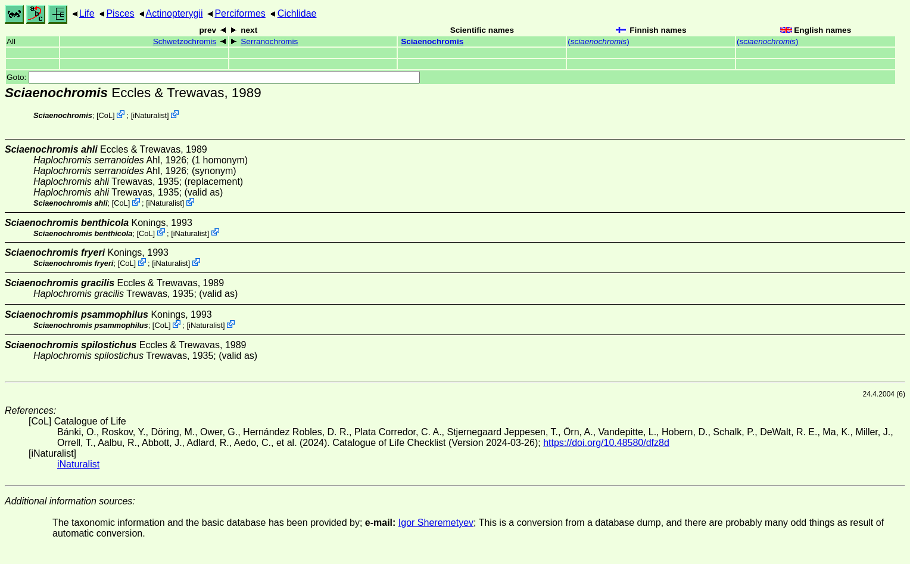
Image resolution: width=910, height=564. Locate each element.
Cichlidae (297, 13)
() (598, 41)
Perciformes (239, 13)
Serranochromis (269, 41)
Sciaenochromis (432, 41)
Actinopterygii (174, 13)
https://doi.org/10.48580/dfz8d (606, 443)
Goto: (213, 77)
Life (87, 13)
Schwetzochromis (185, 41)
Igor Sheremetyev (435, 522)
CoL (106, 115)
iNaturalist (150, 115)
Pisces (120, 13)
